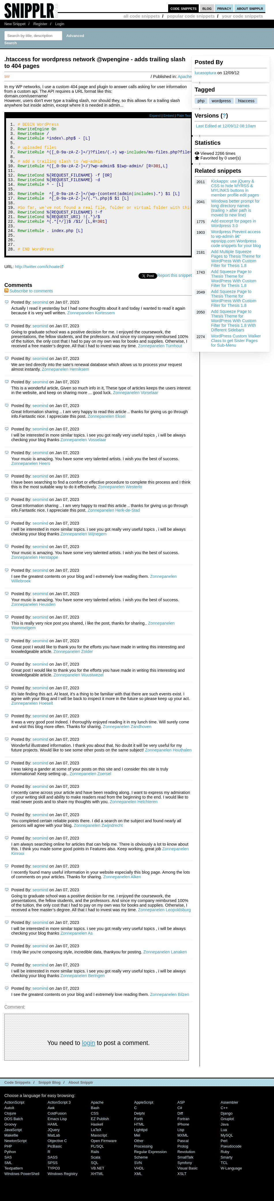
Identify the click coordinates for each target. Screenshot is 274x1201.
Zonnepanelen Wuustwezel (78, 699)
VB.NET (97, 1192)
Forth (138, 1143)
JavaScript (13, 1154)
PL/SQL (97, 1170)
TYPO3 (54, 1192)
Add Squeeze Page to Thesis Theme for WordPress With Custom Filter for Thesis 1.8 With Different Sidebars (233, 320)
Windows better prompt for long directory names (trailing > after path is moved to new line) (235, 208)
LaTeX (96, 1154)
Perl (224, 1165)
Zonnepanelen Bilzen (169, 1018)
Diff (180, 1137)
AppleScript (143, 1126)
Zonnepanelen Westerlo (120, 511)
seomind (40, 326)
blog (207, 8)
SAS (8, 1181)
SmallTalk (185, 1181)
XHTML (97, 1198)
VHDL (139, 1192)
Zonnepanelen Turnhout (160, 370)
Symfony (184, 1187)
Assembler (229, 1126)
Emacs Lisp (57, 1143)
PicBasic (55, 1170)
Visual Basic (187, 1192)
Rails (95, 1176)
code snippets (183, 8)
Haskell (97, 1148)
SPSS (53, 1187)
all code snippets (141, 16)
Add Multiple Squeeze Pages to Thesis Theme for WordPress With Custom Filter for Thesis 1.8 (236, 258)
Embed (168, 115)
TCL (224, 1187)
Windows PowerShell (22, 1198)
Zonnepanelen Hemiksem (65, 393)
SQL (94, 1187)
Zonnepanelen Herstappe (34, 581)
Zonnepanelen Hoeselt (32, 727)
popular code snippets (191, 16)
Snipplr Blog (49, 1107)
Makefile (11, 1159)
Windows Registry (63, 1198)
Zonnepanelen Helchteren (134, 826)
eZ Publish (100, 1143)
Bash (95, 1132)
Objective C (57, 1165)
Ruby (225, 1176)
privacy (224, 8)
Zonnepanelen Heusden (33, 628)
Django (226, 1137)
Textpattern (13, 1192)
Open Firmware (104, 1165)
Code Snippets (17, 1107)
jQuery (54, 1154)
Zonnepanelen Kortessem (91, 337)
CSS (95, 1137)
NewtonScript (15, 1165)
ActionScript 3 (59, 1126)
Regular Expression (150, 1176)
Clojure (10, 1137)
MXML (182, 1159)
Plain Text (184, 115)
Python (10, 1176)
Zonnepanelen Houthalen (168, 774)
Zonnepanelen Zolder (73, 675)
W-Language (231, 1192)
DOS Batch (13, 1143)
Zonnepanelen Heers (30, 487)
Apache (185, 76)
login (88, 1067)
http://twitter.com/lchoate (37, 291)
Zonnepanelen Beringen (82, 1000)
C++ (224, 1132)
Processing (143, 1170)
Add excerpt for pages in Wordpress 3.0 (233, 223)
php (201, 101)
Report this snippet (174, 299)
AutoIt (9, 1132)
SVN (138, 1187)
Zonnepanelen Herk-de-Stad (114, 534)
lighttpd (140, 1154)
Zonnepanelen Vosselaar (83, 464)
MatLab (54, 1159)
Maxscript (99, 1159)
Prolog (182, 1170)
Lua (224, 1154)
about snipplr (250, 8)
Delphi (139, 1137)
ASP (181, 1126)
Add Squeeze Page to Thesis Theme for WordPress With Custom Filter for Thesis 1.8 (233, 278)
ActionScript (14, 1126)
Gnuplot (227, 1143)
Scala (95, 1181)
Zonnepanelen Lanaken (165, 976)
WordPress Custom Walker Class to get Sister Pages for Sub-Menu (236, 341)
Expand (155, 115)
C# (179, 1132)
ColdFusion (57, 1137)
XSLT (181, 1198)
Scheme (141, 1181)
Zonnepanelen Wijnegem (83, 558)
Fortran (183, 1143)
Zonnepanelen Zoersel (90, 798)
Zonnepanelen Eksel (106, 440)
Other (138, 1165)
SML (8, 1187)
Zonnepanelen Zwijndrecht (98, 849)
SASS (53, 1181)
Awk (51, 1132)
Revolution (186, 1176)
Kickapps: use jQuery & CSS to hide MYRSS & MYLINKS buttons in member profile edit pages (235, 188)
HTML (139, 1148)
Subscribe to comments (28, 315)
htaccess (246, 101)
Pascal (183, 1165)
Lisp (180, 1154)
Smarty (226, 1181)
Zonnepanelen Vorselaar (135, 417)
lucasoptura (205, 72)
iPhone (183, 1148)
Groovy (10, 1148)
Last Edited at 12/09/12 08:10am (226, 126)
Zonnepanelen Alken (122, 901)
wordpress (221, 101)
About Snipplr (80, 1107)
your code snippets (242, 16)
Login (59, 24)
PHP (8, 1170)
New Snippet (14, 24)
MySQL (227, 1159)
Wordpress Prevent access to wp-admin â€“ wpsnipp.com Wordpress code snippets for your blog (236, 238)
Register (40, 24)
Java (224, 1148)
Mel (137, 1159)
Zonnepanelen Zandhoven (127, 751)
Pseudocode (231, 1170)
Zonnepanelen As (76, 957)
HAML (53, 1148)
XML (138, 1198)
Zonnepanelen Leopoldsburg (164, 934)
